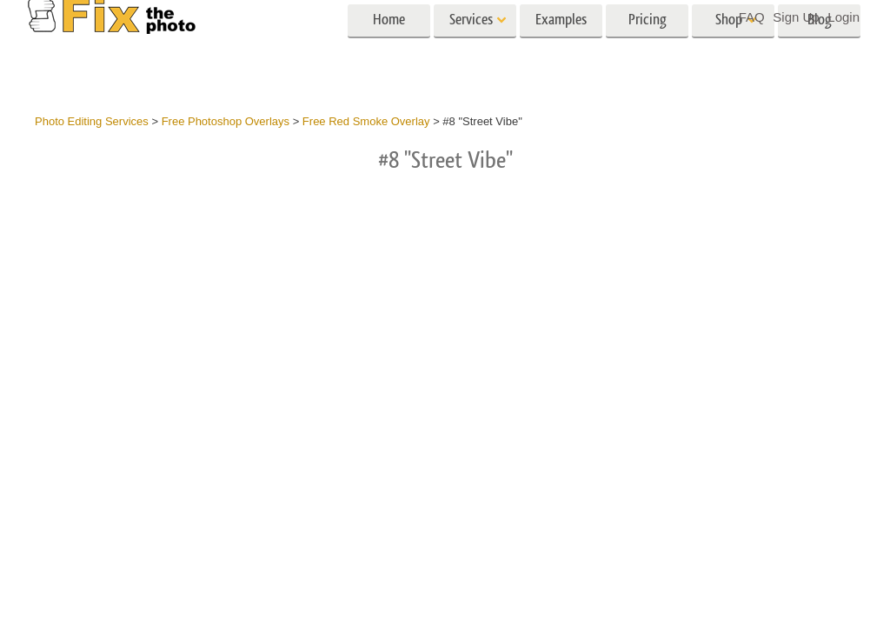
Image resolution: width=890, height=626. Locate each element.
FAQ (752, 17)
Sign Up (796, 17)
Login (843, 17)
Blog (819, 50)
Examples (561, 50)
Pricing (647, 50)
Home (389, 50)
